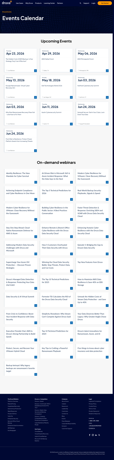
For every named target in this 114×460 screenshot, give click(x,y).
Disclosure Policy (85, 454)
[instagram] (93, 435)
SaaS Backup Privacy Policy (73, 454)
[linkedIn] (96, 435)
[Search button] (80, 3)
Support (86, 3)
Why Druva (29, 3)
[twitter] (99, 435)
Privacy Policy (61, 454)
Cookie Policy (93, 454)
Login (93, 3)
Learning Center (49, 3)
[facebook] (90, 435)
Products (38, 3)
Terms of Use (101, 454)
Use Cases (19, 3)
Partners (60, 3)
